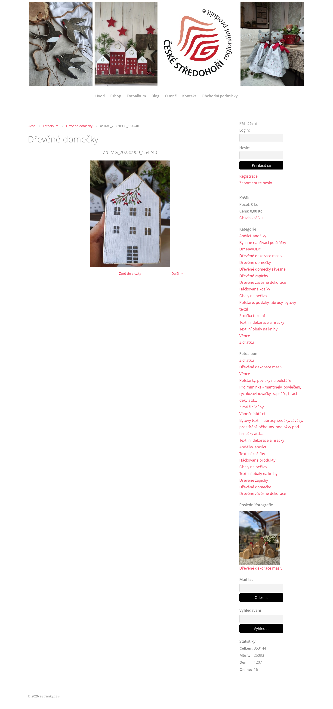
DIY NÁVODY (250, 249)
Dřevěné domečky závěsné (262, 269)
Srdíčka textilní (252, 315)
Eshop (115, 96)
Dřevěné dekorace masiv (260, 255)
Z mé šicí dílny (251, 407)
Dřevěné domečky (79, 126)
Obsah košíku (251, 217)
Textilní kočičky (252, 453)
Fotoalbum (136, 96)
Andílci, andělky (252, 235)
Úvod (100, 96)
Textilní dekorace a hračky (261, 322)
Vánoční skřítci (252, 413)
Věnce (244, 335)
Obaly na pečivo (253, 295)
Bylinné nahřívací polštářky (262, 242)
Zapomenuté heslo (255, 182)
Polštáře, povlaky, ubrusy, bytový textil (267, 306)
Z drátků (246, 342)
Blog (155, 96)
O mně (171, 96)
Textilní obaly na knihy (258, 329)
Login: (244, 130)
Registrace (248, 176)
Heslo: (244, 147)
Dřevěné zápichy (253, 275)
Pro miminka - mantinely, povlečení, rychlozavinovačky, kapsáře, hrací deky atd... (270, 394)
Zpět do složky (130, 273)
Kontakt (189, 96)
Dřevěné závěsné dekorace (262, 282)
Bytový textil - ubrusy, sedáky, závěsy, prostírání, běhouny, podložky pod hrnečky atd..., (271, 427)
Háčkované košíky (254, 289)
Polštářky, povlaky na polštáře (265, 380)
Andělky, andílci (252, 447)
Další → (177, 273)
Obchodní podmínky (220, 96)
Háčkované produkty (257, 460)
